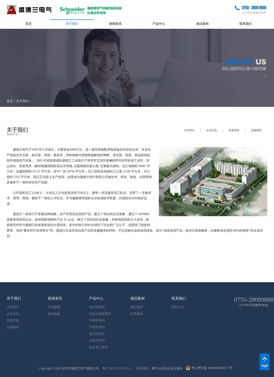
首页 (28, 23)
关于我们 (22, 101)
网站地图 (142, 368)
